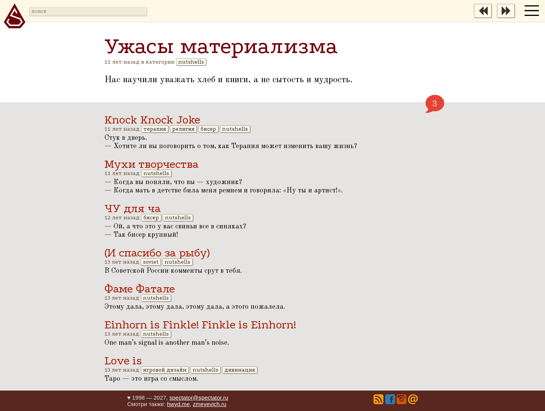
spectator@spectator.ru (198, 397)
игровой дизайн (165, 370)
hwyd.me (178, 404)
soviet (151, 262)
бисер (208, 129)
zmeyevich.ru (209, 404)
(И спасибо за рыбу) (157, 252)
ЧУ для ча (132, 208)
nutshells (191, 62)
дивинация (239, 370)
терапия (154, 129)
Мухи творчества (151, 164)
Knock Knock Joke (152, 120)
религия (183, 129)
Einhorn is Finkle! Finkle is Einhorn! (200, 324)
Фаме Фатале (139, 288)
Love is (123, 360)
